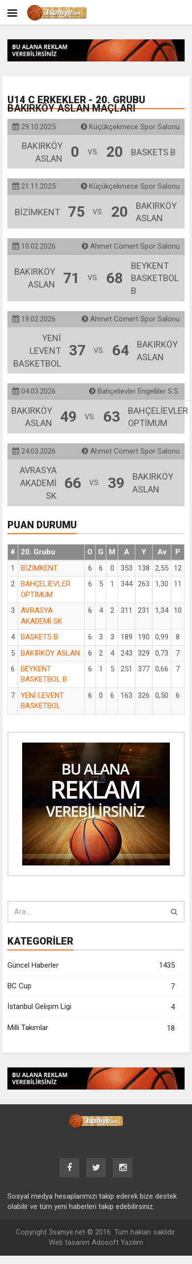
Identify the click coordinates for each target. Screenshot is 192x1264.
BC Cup (91, 986)
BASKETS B (39, 636)
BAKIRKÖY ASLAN (50, 653)
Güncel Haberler (91, 965)
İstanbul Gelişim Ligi (91, 1007)
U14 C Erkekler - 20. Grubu (76, 104)
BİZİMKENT (39, 568)
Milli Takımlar (91, 1028)
